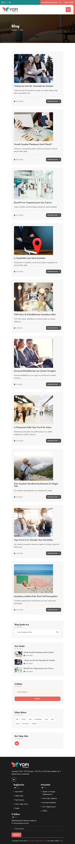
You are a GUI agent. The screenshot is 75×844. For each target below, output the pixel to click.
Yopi (30, 719)
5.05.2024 (18, 497)
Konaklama (38, 719)
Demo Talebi (68, 2)
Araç (46, 719)
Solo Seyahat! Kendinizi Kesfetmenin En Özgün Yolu (36, 485)
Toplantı (34, 724)
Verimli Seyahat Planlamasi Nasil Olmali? (33, 144)
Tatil (17, 719)
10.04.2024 (18, 441)
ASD (62, 841)
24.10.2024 (18, 272)
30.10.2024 (18, 101)
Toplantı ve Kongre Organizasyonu (48, 792)
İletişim (16, 808)
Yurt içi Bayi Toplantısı (49, 798)
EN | (5, 2)
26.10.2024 (18, 215)
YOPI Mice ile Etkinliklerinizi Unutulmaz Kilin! (35, 314)
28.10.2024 (18, 160)
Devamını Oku (53, 101)
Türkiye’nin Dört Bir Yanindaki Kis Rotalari (33, 86)
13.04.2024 (18, 610)
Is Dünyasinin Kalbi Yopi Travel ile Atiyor (33, 427)
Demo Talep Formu (21, 804)
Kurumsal (26, 724)
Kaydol (37, 699)
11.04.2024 (18, 553)
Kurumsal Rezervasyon (51, 2)
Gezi (52, 719)
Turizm (23, 719)
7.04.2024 (18, 384)
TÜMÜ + (44, 811)
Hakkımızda (18, 796)
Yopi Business (19, 800)
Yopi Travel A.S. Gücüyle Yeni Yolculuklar (33, 539)
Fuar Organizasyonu (48, 807)
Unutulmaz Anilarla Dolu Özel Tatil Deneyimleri (35, 596)
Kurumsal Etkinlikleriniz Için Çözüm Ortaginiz (35, 370)
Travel (18, 724)
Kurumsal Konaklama (48, 802)
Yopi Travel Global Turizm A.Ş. (37, 841)
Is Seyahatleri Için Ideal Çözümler (30, 258)
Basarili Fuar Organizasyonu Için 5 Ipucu (33, 202)
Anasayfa (14, 30)
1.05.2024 (18, 328)
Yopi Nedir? (18, 791)
